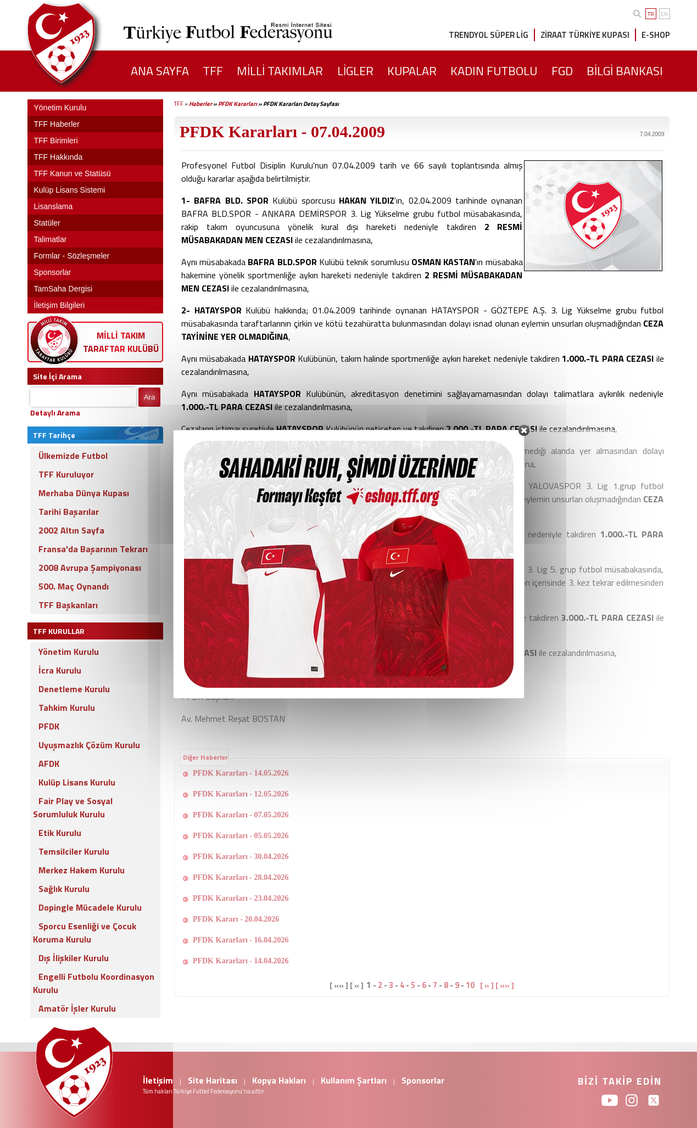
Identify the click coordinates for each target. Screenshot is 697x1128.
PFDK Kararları (237, 103)
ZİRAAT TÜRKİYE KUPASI (584, 35)
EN (664, 14)
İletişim (158, 1080)
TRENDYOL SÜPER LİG (488, 35)
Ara (149, 397)
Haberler (200, 103)
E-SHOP (656, 35)
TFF (178, 103)
